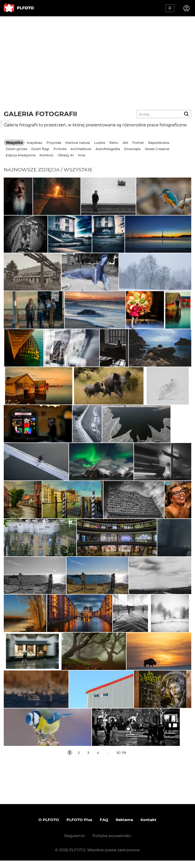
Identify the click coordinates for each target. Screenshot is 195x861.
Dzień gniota (16, 149)
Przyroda (53, 143)
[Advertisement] (97, 54)
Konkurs (47, 155)
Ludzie (99, 143)
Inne (81, 155)
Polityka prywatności (111, 836)
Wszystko (14, 143)
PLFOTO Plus (79, 820)
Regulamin (74, 836)
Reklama (124, 820)
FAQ (104, 820)
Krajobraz (34, 143)
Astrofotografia (108, 149)
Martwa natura (77, 143)
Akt (125, 143)
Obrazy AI (66, 155)
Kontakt (148, 820)
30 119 (121, 753)
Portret (138, 143)
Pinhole (60, 149)
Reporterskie (158, 143)
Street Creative (157, 149)
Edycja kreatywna (21, 155)
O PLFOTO (48, 820)
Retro (113, 143)
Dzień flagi (40, 149)
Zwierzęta (132, 149)
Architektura (80, 149)
